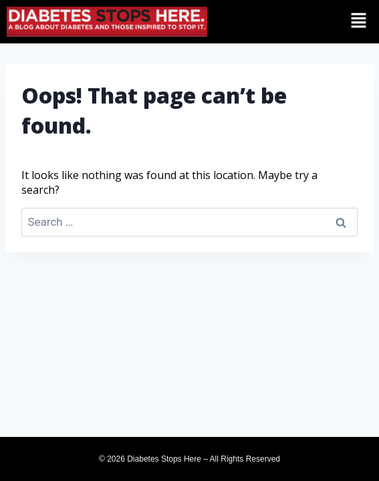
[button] (341, 21)
